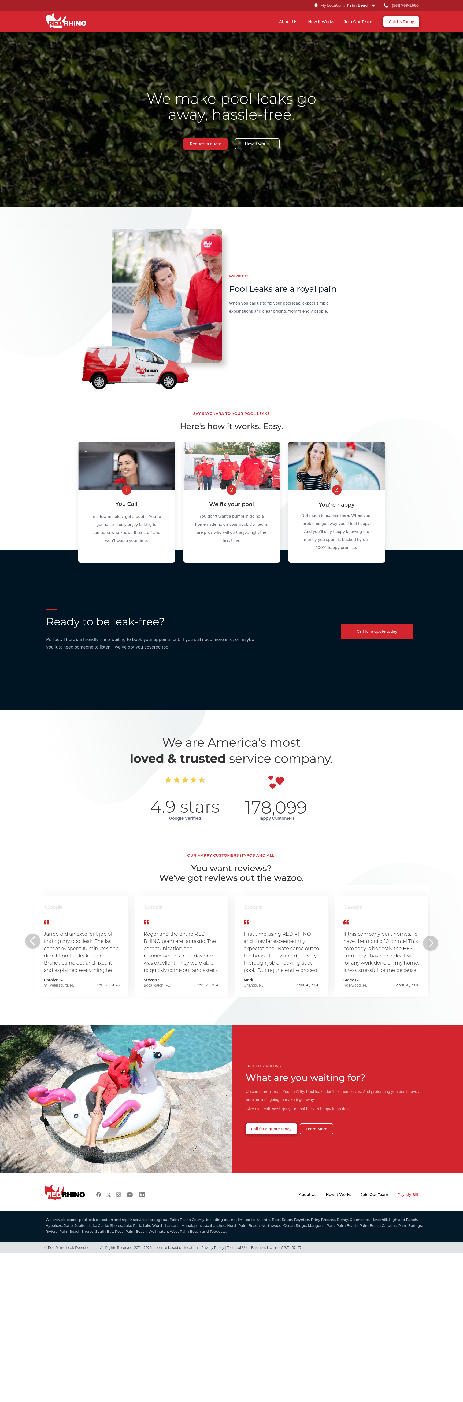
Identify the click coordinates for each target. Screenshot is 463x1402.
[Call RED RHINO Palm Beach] (401, 5)
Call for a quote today (377, 631)
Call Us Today (401, 21)
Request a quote (205, 143)
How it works (257, 143)
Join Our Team (358, 21)
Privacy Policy (212, 1248)
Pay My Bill (408, 1194)
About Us (288, 21)
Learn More (316, 1128)
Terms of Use (238, 1248)
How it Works (321, 21)
